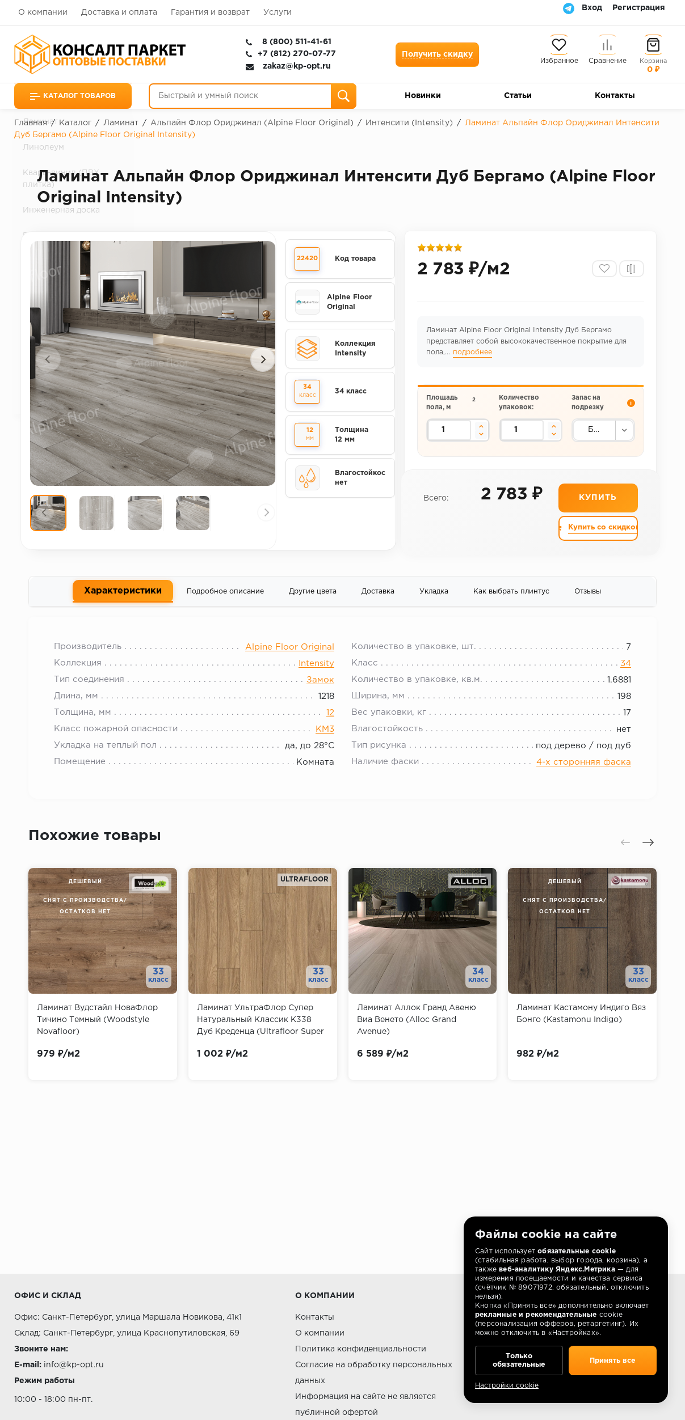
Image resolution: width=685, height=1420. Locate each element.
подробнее (473, 355)
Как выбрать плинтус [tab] (511, 595)
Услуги (277, 12)
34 (620, 670)
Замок (320, 686)
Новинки (423, 95)
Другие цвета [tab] (313, 595)
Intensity (316, 670)
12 (330, 719)
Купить (597, 501)
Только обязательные (519, 1357)
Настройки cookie (507, 1386)
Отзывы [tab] (587, 595)
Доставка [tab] (378, 595)
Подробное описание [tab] (225, 595)
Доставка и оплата (119, 12)
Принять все (612, 1357)
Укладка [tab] (433, 595)
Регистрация (638, 8)
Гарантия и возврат (210, 12)
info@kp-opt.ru (74, 1365)
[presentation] (48, 359)
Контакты (615, 95)
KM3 (325, 736)
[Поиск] (343, 96)
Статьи (518, 95)
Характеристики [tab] (123, 594)
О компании (43, 12)
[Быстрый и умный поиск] (252, 96)
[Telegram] (568, 8)
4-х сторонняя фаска (578, 769)
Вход (592, 8)
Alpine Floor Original (289, 654)
